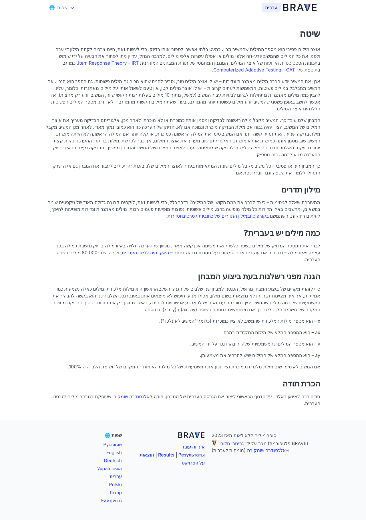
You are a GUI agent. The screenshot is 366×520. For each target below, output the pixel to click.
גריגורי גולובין (231, 443)
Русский (112, 444)
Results (166, 455)
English (114, 452)
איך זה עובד (193, 447)
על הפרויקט (193, 463)
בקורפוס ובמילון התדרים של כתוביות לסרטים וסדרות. (217, 216)
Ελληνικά (111, 500)
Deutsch (113, 460)
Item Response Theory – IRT (108, 63)
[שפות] (62, 7)
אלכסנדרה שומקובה (266, 450)
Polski (115, 484)
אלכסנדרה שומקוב (132, 396)
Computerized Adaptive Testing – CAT (254, 70)
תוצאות (147, 455)
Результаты (191, 455)
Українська (109, 468)
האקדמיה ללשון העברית (145, 252)
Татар (115, 492)
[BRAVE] (301, 7)
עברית (116, 476)
